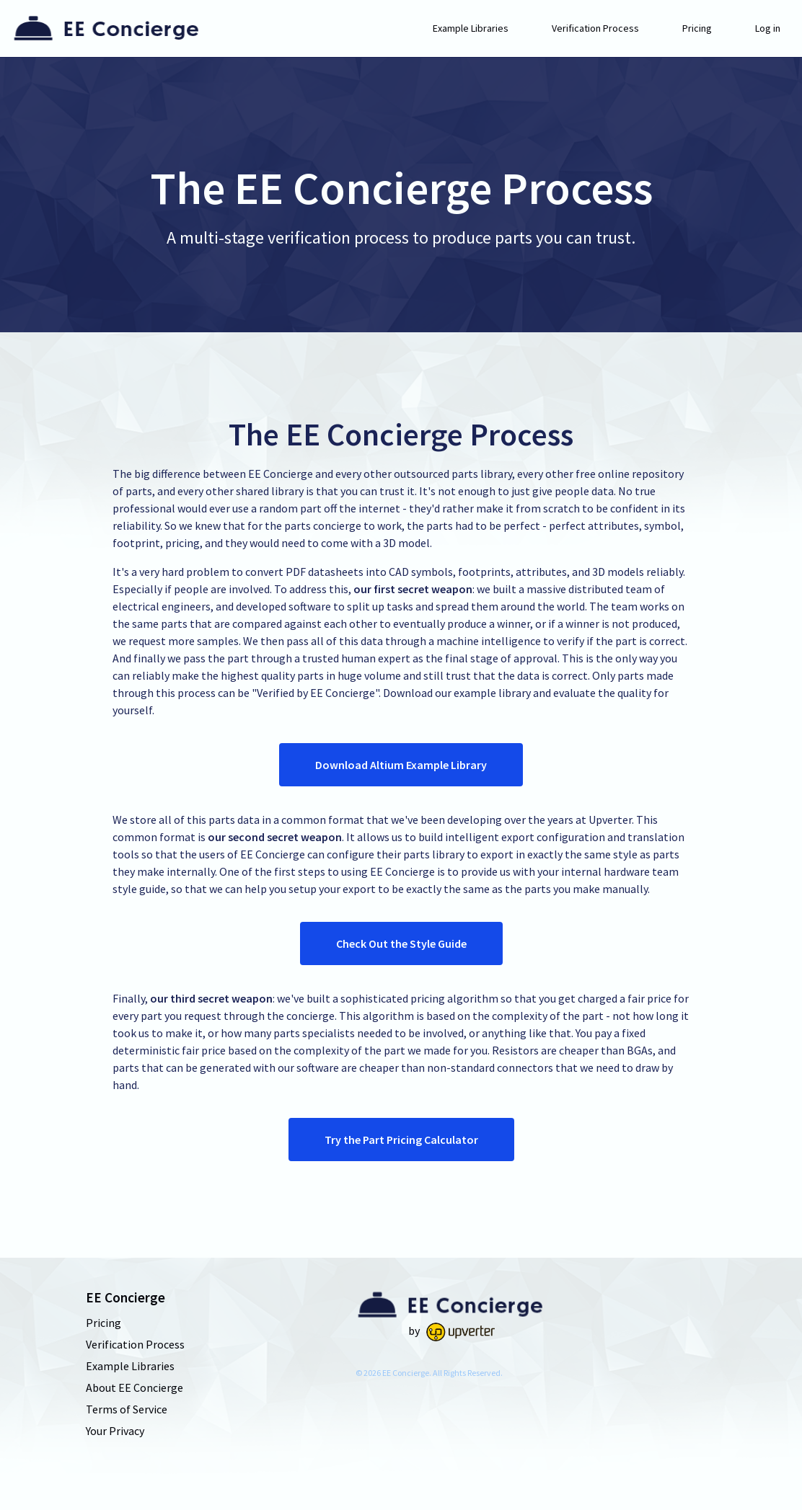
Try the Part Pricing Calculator (401, 1139)
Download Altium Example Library (401, 765)
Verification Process (595, 28)
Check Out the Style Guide (401, 943)
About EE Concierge (134, 1387)
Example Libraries (470, 28)
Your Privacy (115, 1431)
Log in (767, 28)
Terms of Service (126, 1409)
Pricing (697, 28)
